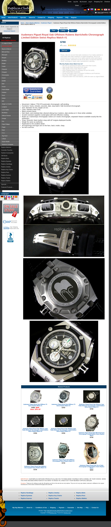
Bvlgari (3, 63)
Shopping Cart (98, 1)
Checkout (107, 1)
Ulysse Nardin (5, 141)
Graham (3, 92)
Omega (3, 118)
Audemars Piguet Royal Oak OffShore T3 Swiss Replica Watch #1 (35, 405)
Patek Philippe (5, 124)
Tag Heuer (4, 135)
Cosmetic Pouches (6, 150)
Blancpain (4, 54)
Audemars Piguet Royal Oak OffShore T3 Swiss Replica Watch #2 (63, 405)
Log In (90, 1)
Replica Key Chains (7, 169)
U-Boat (3, 138)
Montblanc (4, 112)
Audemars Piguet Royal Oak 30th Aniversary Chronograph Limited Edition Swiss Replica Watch (92, 434)
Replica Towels (5, 178)
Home (69, 1)
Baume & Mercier (6, 49)
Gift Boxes (4, 155)
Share (77, 5)
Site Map (80, 507)
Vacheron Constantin (7, 144)
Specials (23, 17)
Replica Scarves (6, 175)
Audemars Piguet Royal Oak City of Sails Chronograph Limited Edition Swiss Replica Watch (91, 467)
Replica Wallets (5, 181)
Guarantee (70, 507)
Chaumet (4, 69)
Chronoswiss (5, 75)
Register (74, 17)
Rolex (3, 133)
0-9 (71, 511)
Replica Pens (5, 172)
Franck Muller (5, 89)
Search (3, 22)
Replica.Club (53, 512)
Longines (4, 107)
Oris (2, 121)
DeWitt (3, 80)
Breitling (3, 60)
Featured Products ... (7, 187)
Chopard (4, 72)
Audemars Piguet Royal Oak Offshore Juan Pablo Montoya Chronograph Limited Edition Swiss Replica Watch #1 (91, 406)
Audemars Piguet (46, 23)
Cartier (3, 66)
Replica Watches (6, 147)
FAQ (66, 17)
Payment (60, 17)
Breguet (3, 57)
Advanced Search (9, 31)
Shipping (51, 17)
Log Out (75, 1)
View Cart (100, 12)
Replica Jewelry (6, 167)
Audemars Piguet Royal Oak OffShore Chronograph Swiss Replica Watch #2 (35, 467)
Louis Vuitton (5, 109)
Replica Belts (5, 158)
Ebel (2, 83)
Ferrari (3, 86)
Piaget (3, 127)
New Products (13, 17)
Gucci (3, 95)
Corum (3, 78)
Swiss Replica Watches (33, 23)
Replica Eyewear (6, 161)
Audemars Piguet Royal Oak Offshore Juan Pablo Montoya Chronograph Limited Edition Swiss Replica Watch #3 (63, 430)
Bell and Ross (5, 52)
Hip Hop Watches (17, 507)
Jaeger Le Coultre (6, 104)
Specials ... (4, 184)
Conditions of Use (41, 507)
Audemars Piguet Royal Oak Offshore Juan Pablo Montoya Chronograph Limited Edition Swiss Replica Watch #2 (35, 430)
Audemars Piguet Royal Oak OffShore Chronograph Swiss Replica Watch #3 (63, 460)
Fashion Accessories (7, 153)
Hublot (3, 98)
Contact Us (41, 17)
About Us (32, 17)
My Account (83, 1)
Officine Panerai (6, 115)
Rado (3, 130)
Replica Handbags (6, 164)
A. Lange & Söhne (6, 43)
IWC (2, 101)
